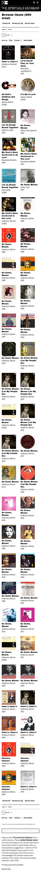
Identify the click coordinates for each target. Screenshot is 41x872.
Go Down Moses (29, 185)
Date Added (28, 40)
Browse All (6, 23)
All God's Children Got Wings (8, 97)
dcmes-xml (20, 824)
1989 (22, 221)
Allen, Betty (6, 190)
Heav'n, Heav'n (10, 62)
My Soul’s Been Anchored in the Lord (10, 215)
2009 (22, 577)
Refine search (19, 831)
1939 (22, 492)
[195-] (4, 66)
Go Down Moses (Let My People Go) (29, 360)
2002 (22, 133)
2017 (22, 631)
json (24, 824)
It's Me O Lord (28, 94)
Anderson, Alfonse (9, 221)
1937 (22, 456)
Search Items (29, 23)
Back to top (6, 869)
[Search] (34, 2)
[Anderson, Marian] (9, 64)
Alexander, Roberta (9, 160)
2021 (3, 399)
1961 (22, 603)
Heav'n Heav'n (9, 706)
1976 (22, 791)
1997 (22, 73)
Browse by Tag (17, 23)
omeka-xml (29, 824)
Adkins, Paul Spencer (29, 130)
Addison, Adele (7, 130)
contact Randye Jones (28, 840)
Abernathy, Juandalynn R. (26, 69)
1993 (22, 280)
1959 (3, 132)
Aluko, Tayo (25, 187)
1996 (3, 252)
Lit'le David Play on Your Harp (27, 63)
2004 (22, 337)
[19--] (4, 487)
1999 (3, 162)
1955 (3, 520)
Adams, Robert (7, 102)
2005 (22, 308)
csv (15, 824)
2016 (22, 368)
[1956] (4, 427)
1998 (22, 251)
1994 (3, 737)
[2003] (4, 223)
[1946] (4, 104)
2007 (22, 190)
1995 (3, 548)
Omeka (20, 864)
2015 (3, 631)
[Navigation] (37, 2)
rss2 (34, 824)
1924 (3, 363)
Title (10, 40)
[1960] (4, 192)
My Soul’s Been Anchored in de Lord (10, 155)
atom (12, 824)
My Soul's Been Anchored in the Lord (29, 156)
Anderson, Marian (27, 218)
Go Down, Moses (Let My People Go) (28, 391)
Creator (17, 40)
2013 (22, 164)
